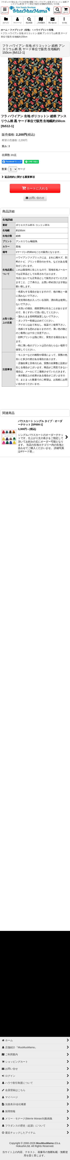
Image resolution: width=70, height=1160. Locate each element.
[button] (4, 10)
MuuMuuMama (45, 1143)
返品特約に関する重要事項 (18, 176)
